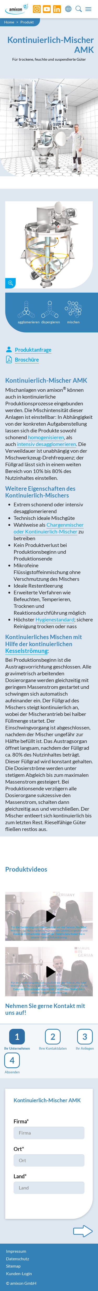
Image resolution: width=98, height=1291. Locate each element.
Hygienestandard (55, 619)
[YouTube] (43, 9)
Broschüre (22, 359)
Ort (19, 1149)
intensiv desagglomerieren (46, 444)
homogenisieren (46, 437)
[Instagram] (33, 9)
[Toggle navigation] (88, 9)
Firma (21, 1121)
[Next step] (83, 1231)
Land (20, 1176)
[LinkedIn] (53, 9)
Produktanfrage (28, 350)
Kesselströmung (26, 650)
